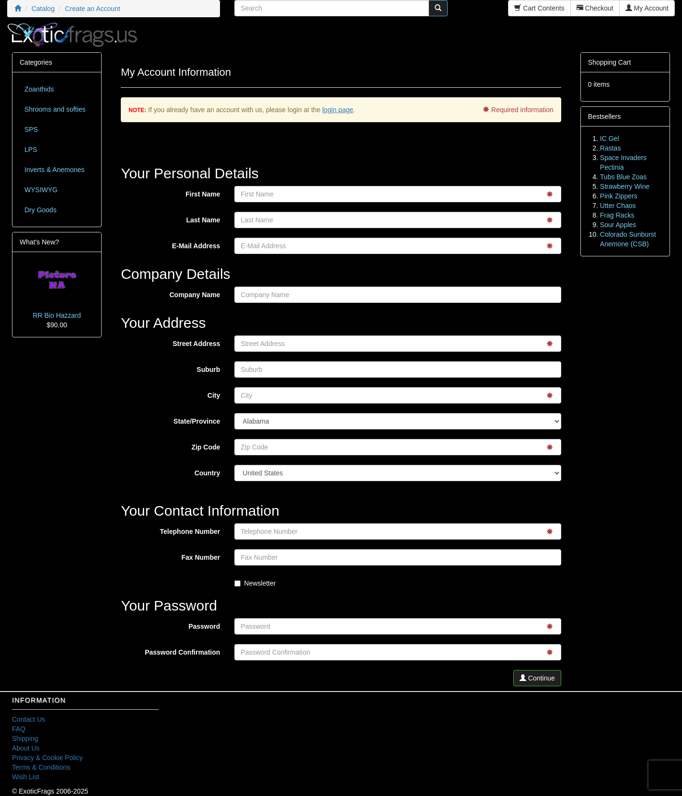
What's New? (39, 242)
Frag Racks (617, 215)
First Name (202, 194)
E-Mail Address (196, 246)
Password (204, 626)
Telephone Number (190, 531)
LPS (30, 149)
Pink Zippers (618, 196)
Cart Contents (539, 8)
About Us (26, 748)
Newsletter (255, 583)
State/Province (196, 421)
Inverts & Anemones (54, 169)
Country (207, 473)
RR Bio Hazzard (57, 315)
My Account (647, 8)
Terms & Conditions (41, 767)
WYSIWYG (41, 190)
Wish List (25, 777)
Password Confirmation (182, 652)
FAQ (18, 729)
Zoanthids (39, 89)
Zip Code (205, 447)
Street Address (196, 343)
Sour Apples (618, 225)
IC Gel (609, 138)
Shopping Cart (609, 62)
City (214, 395)
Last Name (203, 220)
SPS (31, 129)
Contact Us (28, 719)
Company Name (195, 295)
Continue (537, 678)
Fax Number (200, 557)
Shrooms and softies (55, 109)
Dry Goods (40, 210)
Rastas (610, 148)
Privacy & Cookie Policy (47, 757)
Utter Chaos (618, 205)
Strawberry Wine (624, 186)
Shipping (25, 738)
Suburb (208, 369)
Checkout (595, 8)
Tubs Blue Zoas (623, 177)
